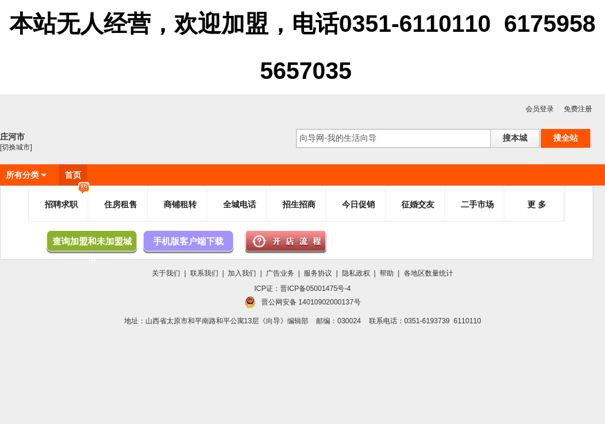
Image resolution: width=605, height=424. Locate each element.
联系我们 (204, 273)
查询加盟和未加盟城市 (92, 243)
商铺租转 (180, 204)
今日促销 (358, 204)
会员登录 (540, 109)
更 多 (536, 204)
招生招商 (298, 204)
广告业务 (280, 273)
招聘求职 (67, 199)
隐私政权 (356, 273)
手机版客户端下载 (188, 241)
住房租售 (120, 204)
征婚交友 (417, 204)
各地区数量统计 (428, 273)
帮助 (387, 273)
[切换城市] (16, 147)
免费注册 (578, 109)
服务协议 (318, 273)
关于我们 (166, 273)
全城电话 (239, 204)
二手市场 (477, 204)
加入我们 (242, 273)
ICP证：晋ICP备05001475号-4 (302, 288)
